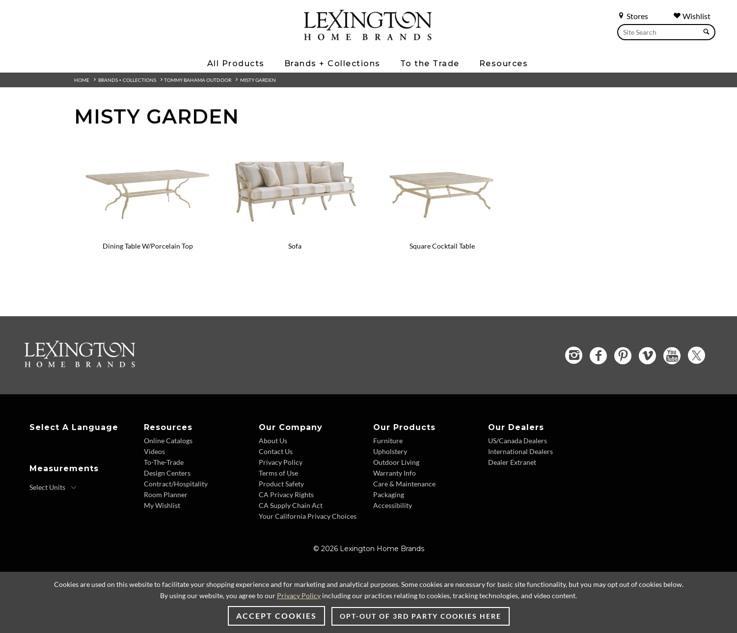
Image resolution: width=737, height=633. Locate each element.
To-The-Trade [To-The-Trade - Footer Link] (164, 462)
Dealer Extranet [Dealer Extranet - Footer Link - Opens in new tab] (512, 462)
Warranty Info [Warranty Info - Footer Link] (394, 473)
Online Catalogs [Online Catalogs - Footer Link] (168, 440)
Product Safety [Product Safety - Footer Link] (281, 484)
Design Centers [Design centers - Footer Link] (167, 473)
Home (81, 80)
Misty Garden (258, 80)
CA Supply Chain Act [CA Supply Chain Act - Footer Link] (291, 505)
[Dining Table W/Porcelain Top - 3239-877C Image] (148, 233)
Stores (632, 16)
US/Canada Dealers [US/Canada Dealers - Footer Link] (517, 440)
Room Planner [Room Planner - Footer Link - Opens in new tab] (166, 494)
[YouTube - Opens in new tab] (672, 355)
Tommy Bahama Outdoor (197, 80)
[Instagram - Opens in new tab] (573, 355)
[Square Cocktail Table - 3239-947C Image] (442, 233)
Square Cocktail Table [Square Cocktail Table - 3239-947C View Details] (442, 246)
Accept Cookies (276, 615)
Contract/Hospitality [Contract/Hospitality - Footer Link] (176, 484)
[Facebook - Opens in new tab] (598, 355)
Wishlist (691, 16)
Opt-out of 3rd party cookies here (420, 616)
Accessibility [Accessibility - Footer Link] (392, 505)
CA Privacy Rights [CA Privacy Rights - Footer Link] (286, 494)
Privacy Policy (299, 595)
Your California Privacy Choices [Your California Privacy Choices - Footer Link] (307, 516)
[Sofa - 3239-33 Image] (295, 233)
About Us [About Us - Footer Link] (273, 440)
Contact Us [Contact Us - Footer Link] (276, 451)
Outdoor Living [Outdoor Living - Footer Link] (396, 462)
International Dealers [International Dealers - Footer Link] (520, 451)
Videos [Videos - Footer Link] (154, 451)
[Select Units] (53, 487)
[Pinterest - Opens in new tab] (622, 355)
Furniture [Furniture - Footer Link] (388, 440)
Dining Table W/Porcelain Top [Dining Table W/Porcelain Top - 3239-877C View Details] (148, 246)
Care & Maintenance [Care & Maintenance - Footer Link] (404, 484)
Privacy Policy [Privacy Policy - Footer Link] (280, 462)
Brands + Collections (127, 80)
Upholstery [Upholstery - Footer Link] (390, 451)
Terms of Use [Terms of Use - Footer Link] (278, 473)
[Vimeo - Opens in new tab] (647, 355)
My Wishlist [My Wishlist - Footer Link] (162, 505)
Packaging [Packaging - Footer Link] (388, 494)
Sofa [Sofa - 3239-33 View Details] (294, 246)
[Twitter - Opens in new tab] (696, 355)
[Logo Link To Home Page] (368, 36)
